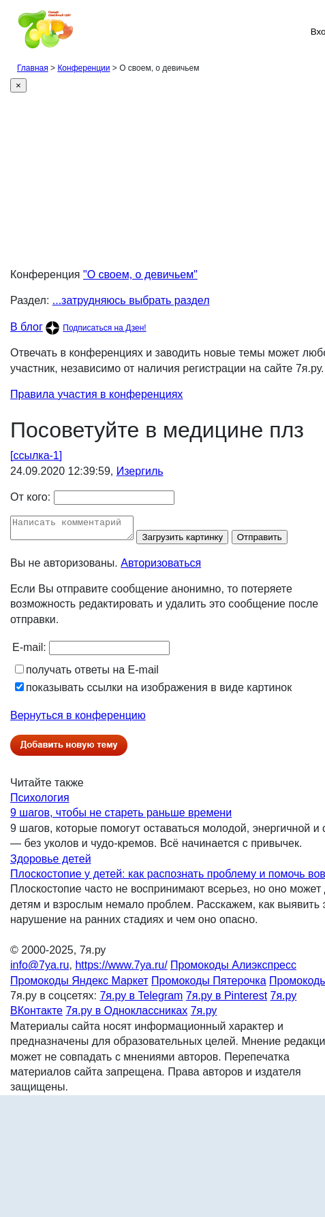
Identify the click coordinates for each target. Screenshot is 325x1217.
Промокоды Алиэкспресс (233, 969)
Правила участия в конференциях (96, 394)
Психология (39, 801)
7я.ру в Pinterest (226, 999)
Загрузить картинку (195, 541)
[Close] (18, 85)
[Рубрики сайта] (14, 31)
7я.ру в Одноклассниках (126, 1014)
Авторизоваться (161, 567)
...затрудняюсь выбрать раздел (131, 300)
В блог (26, 327)
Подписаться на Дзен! (104, 328)
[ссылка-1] (36, 455)
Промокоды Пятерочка (208, 984)
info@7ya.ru (39, 969)
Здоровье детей (50, 863)
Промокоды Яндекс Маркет (79, 984)
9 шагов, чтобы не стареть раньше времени (121, 816)
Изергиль (140, 471)
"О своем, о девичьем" (140, 274)
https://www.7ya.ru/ (121, 969)
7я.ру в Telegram (141, 999)
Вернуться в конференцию (78, 719)
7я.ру (204, 1014)
